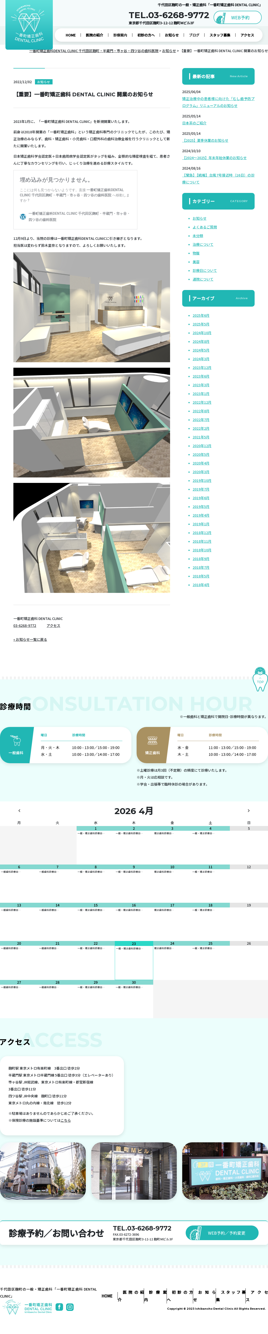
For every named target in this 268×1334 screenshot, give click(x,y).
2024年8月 (201, 341)
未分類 (198, 235)
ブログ (194, 35)
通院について (203, 279)
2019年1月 (201, 523)
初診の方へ (146, 35)
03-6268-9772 (24, 625)
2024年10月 (202, 332)
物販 (196, 253)
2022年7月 (201, 419)
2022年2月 (201, 428)
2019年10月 (202, 480)
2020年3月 (201, 471)
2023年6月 (201, 376)
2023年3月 (201, 384)
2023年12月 (202, 367)
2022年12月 (202, 402)
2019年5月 (201, 506)
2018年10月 (202, 549)
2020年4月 (201, 463)
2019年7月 (201, 489)
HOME (71, 35)
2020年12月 (202, 445)
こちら (65, 1120)
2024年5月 (201, 350)
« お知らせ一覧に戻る (30, 639)
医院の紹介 (94, 35)
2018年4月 (201, 584)
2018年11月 (202, 541)
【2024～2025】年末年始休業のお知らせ (214, 157)
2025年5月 (201, 324)
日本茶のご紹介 (194, 122)
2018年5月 (201, 576)
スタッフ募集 (219, 35)
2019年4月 (201, 515)
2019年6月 (201, 497)
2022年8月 (201, 410)
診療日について (205, 270)
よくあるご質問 (205, 226)
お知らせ (172, 35)
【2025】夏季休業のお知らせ (205, 140)
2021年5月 (201, 436)
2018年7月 (201, 567)
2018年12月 (202, 532)
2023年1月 (201, 393)
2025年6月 (201, 315)
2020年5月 (201, 454)
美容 (196, 261)
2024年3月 (201, 358)
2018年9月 (201, 558)
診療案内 (120, 35)
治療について (203, 244)
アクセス (247, 35)
